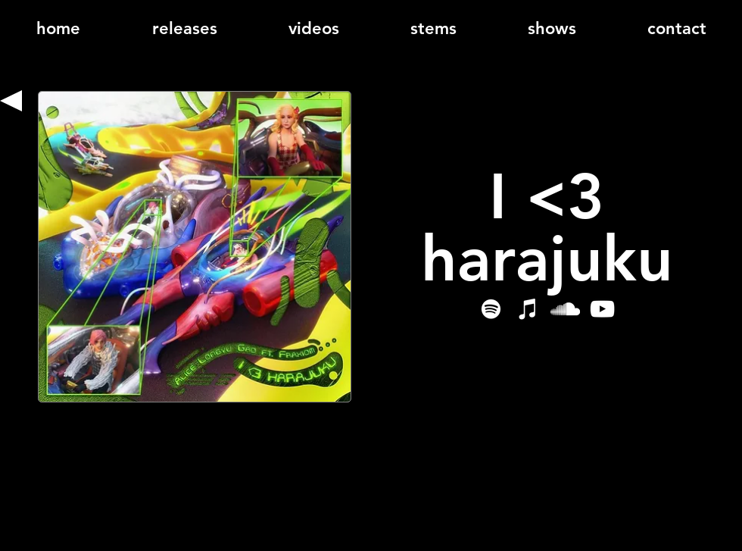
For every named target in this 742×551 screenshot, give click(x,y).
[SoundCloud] (565, 309)
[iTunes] (528, 309)
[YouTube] (602, 309)
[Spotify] (491, 309)
